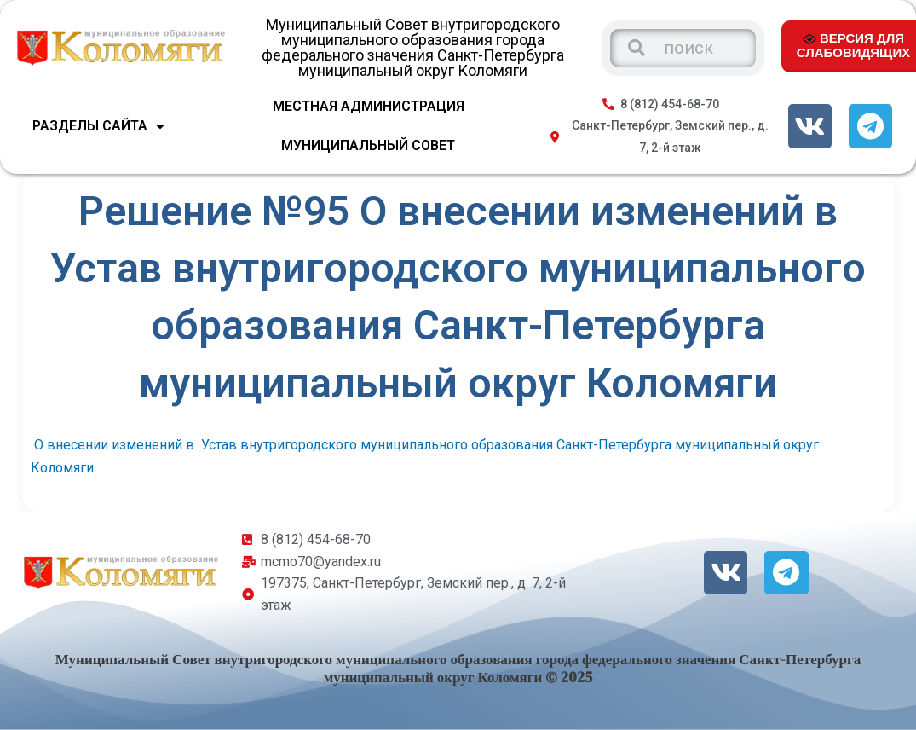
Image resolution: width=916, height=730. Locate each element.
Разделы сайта (98, 126)
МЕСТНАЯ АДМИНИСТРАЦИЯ (368, 106)
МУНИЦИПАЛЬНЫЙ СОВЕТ (368, 145)
